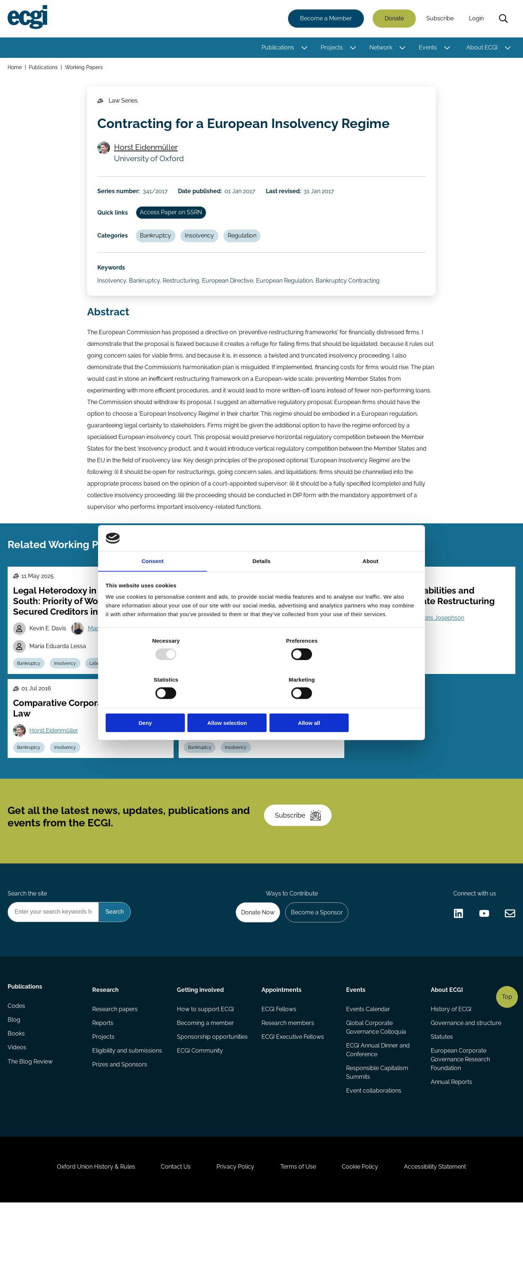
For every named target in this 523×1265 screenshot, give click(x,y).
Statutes (441, 1085)
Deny (157, 704)
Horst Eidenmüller (147, 154)
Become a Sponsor (315, 957)
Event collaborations (373, 1141)
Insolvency (203, 248)
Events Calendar (368, 1056)
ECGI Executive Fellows (293, 1085)
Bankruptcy (158, 248)
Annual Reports (450, 1132)
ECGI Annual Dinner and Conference (377, 1099)
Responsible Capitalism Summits (377, 1122)
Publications (276, 48)
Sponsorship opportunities (212, 1085)
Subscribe (439, 19)
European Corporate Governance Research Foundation (459, 1109)
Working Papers (85, 68)
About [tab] (370, 582)
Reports (103, 1071)
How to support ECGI (205, 1056)
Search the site (28, 937)
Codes (17, 1056)
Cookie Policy (364, 1225)
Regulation (248, 248)
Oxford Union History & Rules (88, 1225)
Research (106, 1036)
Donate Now (254, 957)
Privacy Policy (234, 1225)
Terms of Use (299, 1225)
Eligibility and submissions (128, 1100)
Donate (393, 19)
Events (427, 48)
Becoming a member (205, 1071)
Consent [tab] (153, 582)
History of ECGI (450, 1056)
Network (379, 48)
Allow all (366, 704)
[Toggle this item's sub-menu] (303, 48)
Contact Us (171, 1225)
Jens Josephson (445, 643)
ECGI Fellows (279, 1056)
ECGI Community (200, 1100)
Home (16, 68)
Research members (288, 1071)
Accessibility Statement (443, 1225)
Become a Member (325, 19)
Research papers (115, 1056)
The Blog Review (31, 1115)
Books (17, 1085)
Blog (15, 1071)
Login (475, 19)
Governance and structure (465, 1071)
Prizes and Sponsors (120, 1115)
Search (502, 19)
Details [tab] (261, 582)
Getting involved (200, 1036)
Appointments (281, 1036)
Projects (331, 48)
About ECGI (480, 48)
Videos (18, 1100)
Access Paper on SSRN (174, 223)
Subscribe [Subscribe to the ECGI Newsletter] (300, 855)
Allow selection (261, 704)
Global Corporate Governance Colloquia (376, 1076)
